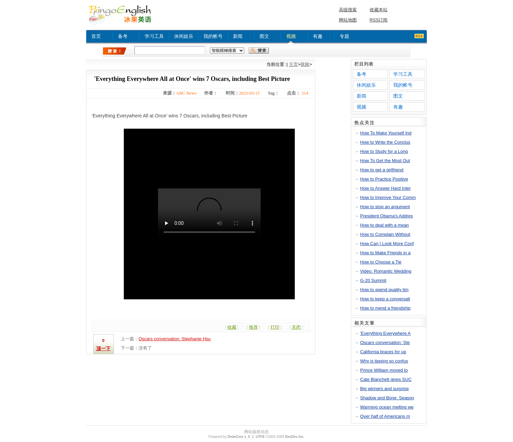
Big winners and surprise (384, 388)
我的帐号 (213, 36)
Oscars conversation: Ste (385, 342)
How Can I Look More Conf (387, 243)
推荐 (253, 327)
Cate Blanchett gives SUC (385, 379)
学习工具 (154, 36)
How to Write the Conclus (385, 142)
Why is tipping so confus (384, 360)
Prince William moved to (384, 370)
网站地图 (348, 20)
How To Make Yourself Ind (385, 133)
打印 (275, 327)
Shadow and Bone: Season (387, 397)
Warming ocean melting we (386, 407)
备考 (123, 36)
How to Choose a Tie (381, 262)
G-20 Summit (373, 280)
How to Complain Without (385, 234)
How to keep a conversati (385, 298)
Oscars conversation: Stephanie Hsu (175, 338)
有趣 (318, 36)
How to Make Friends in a (385, 252)
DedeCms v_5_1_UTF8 (245, 437)
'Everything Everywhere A (385, 333)
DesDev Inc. (294, 437)
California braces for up (383, 351)
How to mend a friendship (385, 308)
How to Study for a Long (384, 151)
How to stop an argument (385, 206)
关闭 (296, 327)
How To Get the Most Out (385, 160)
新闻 (237, 36)
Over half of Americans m (385, 416)
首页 (96, 36)
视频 (291, 36)
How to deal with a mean (384, 225)
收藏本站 (378, 9)
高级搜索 (348, 9)
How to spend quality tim (384, 289)
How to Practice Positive (384, 179)
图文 (264, 36)
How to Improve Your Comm (388, 197)
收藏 (231, 327)
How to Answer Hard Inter (385, 188)
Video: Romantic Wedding (385, 271)
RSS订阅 (379, 20)
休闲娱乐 (183, 36)
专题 (344, 36)
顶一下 (103, 348)
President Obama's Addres (386, 215)
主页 (293, 64)
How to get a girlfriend (381, 169)
